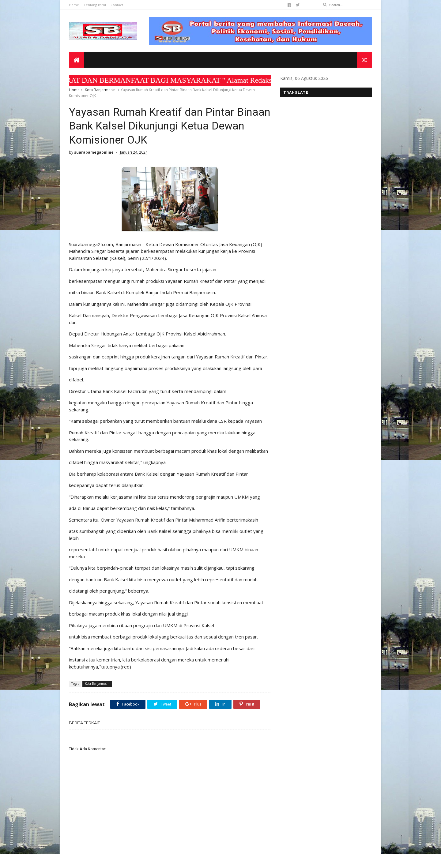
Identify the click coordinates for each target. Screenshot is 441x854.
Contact (117, 4)
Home (74, 4)
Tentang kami (95, 4)
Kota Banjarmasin (100, 89)
